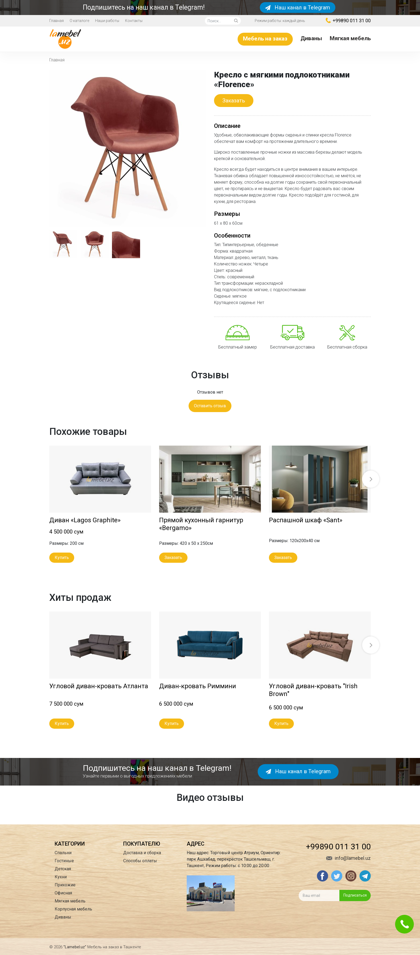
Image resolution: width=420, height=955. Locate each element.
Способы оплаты (140, 860)
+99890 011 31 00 (348, 20)
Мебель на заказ (265, 38)
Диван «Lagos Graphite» (85, 520)
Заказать (233, 100)
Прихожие (65, 884)
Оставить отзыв (210, 405)
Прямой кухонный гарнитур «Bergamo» (201, 524)
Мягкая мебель (350, 38)
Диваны (311, 38)
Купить (62, 557)
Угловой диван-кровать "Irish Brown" (313, 690)
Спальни (63, 852)
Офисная (63, 892)
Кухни (61, 876)
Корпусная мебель (73, 909)
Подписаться (355, 895)
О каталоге (79, 20)
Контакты (133, 20)
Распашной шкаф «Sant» (305, 520)
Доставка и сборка (142, 852)
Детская (63, 868)
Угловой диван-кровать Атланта (98, 686)
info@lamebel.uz (348, 858)
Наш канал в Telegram (297, 7)
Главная (56, 20)
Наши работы (107, 20)
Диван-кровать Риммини (197, 686)
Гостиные (64, 860)
